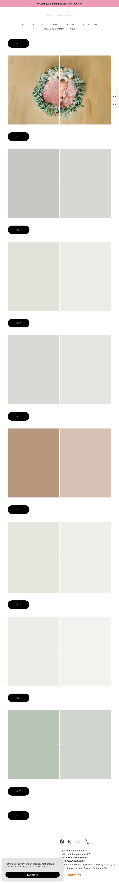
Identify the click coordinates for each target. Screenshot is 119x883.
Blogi (72, 29)
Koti (24, 25)
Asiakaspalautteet (54, 29)
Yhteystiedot (90, 25)
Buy (18, 43)
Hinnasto (56, 25)
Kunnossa (32, 874)
